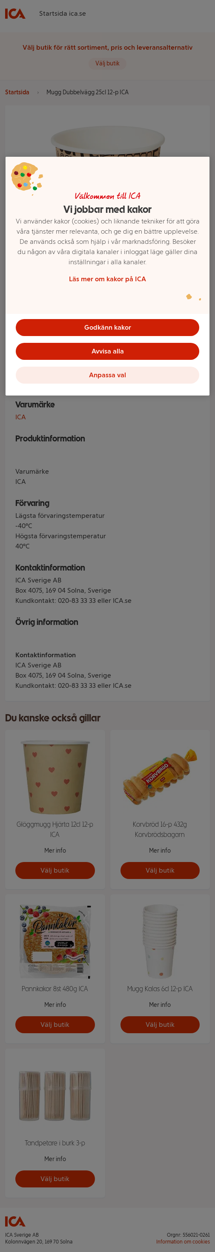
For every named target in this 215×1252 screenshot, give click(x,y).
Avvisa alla (108, 351)
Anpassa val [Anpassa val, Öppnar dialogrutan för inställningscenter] (107, 375)
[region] (108, 276)
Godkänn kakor (107, 327)
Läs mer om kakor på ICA (107, 279)
